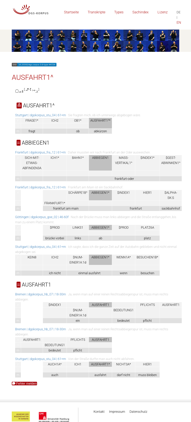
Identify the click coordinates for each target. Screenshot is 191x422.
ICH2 (54, 120)
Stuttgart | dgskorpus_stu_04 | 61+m (40, 115)
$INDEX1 (123, 192)
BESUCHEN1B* (147, 257)
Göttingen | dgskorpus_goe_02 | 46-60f (42, 217)
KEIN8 (32, 257)
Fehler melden (24, 383)
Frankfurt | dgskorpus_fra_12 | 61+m (40, 152)
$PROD (55, 227)
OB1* (77, 120)
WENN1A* (123, 257)
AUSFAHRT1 (171, 305)
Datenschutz (138, 411)
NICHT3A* (123, 364)
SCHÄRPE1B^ (77, 192)
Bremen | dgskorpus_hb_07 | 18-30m (40, 294)
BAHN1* (78, 158)
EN (179, 22)
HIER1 (147, 192)
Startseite (71, 12)
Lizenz (163, 12)
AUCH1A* (55, 364)
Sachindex (140, 12)
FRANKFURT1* (54, 203)
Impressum (117, 411)
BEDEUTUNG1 (123, 310)
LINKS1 (78, 227)
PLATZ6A (147, 227)
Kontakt (99, 411)
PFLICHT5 (147, 305)
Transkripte (96, 12)
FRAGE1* (31, 120)
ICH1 (77, 364)
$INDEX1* (147, 158)
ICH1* (55, 158)
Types (118, 12)
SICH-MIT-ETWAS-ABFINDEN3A (31, 163)
